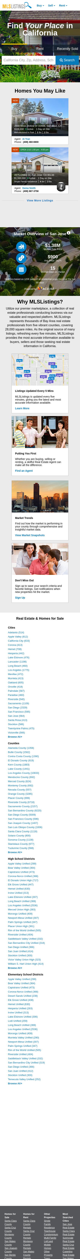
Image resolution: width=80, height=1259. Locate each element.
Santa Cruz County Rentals (29, 1234)
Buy (39, 5)
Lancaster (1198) (17, 661)
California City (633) (19, 640)
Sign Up (20, 597)
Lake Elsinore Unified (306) (23, 1016)
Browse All (15, 736)
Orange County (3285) (20, 793)
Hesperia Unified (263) (20, 1008)
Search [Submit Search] (67, 60)
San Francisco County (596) (23, 818)
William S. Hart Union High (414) (26, 963)
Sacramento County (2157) (23, 806)
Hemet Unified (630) (19, 888)
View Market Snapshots (30, 535)
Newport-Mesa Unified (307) (23, 917)
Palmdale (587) (16, 690)
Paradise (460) (16, 695)
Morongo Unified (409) (20, 913)
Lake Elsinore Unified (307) (23, 897)
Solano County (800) (19, 835)
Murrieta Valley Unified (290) (23, 1037)
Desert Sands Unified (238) (23, 995)
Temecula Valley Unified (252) (24, 1079)
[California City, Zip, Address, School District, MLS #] (29, 60)
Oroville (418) (15, 686)
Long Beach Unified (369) (22, 901)
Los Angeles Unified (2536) (23, 905)
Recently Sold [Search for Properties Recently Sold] (67, 49)
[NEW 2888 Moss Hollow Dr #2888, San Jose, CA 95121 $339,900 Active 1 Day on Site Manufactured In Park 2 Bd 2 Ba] (40, 117)
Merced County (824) (19, 781)
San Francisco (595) (19, 711)
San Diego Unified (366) (21, 947)
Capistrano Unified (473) (21, 872)
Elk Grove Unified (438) (21, 1000)
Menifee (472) (15, 674)
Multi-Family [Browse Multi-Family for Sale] (50, 1238)
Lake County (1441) (19, 768)
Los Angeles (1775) (18, 670)
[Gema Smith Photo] (61, 185)
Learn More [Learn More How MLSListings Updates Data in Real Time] (22, 408)
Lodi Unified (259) (17, 1020)
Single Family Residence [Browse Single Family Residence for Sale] (49, 1224)
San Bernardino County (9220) (24, 810)
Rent (62, 5)
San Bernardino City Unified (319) (26, 1062)
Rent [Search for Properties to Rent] (40, 49)
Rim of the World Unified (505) (24, 930)
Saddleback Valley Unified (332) (25, 938)
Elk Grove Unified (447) (21, 884)
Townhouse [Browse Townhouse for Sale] (50, 1231)
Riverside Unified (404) (20, 934)
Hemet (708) (15, 649)
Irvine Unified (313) (18, 892)
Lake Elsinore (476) (18, 657)
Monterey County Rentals (28, 1245)
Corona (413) (15, 645)
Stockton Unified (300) (20, 955)
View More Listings (40, 200)
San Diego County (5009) (22, 814)
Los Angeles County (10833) (23, 773)
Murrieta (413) (16, 678)
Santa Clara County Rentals (29, 1224)
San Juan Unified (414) (20, 951)
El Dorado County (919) (21, 760)
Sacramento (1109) (18, 703)
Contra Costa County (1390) (23, 756)
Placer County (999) (19, 798)
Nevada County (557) (19, 789)
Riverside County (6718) (21, 802)
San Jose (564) (16, 715)
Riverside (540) (16, 699)
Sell (50, 5)
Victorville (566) (16, 732)
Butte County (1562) (19, 752)
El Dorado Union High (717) (23, 880)
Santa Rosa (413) (17, 720)
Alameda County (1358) (21, 748)
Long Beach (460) (17, 665)
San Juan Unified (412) (20, 1071)
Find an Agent (24, 470)
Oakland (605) (16, 682)
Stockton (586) (16, 724)
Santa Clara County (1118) (22, 831)
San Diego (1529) (17, 707)
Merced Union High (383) (21, 909)
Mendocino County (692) (21, 777)
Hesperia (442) (16, 653)
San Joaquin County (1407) (23, 823)
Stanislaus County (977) (21, 843)
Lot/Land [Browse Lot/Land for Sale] (48, 1241)
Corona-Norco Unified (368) (23, 876)
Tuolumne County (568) (21, 848)
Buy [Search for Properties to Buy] (14, 49)
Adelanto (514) (16, 632)
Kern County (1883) (18, 764)
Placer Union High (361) (21, 926)
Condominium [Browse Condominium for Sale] (51, 1234)
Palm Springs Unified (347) (22, 922)
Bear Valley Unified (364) (21, 867)
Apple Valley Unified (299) (22, 863)
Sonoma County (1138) (20, 839)
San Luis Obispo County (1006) (25, 827)
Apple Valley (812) (18, 636)
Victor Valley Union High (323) (24, 959)
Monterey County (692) (20, 785)
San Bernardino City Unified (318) (26, 942)
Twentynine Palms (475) (21, 728)
